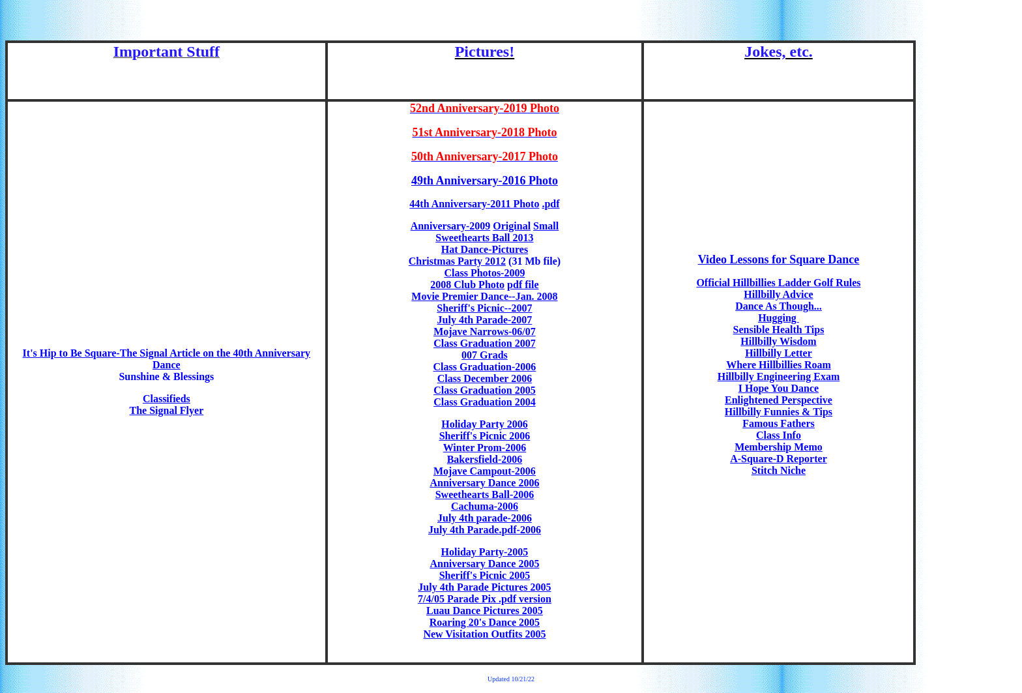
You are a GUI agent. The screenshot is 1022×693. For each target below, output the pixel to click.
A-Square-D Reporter (778, 458)
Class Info (778, 435)
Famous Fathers (778, 423)
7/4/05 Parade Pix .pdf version (484, 598)
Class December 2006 (484, 378)
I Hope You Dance (778, 388)
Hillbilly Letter (778, 353)
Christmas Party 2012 (457, 261)
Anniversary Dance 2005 (484, 563)
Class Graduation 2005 (484, 390)
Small (546, 225)
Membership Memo (779, 446)
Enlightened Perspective (778, 399)
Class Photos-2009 (484, 272)
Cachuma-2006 (484, 506)
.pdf (550, 203)
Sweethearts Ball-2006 (484, 494)
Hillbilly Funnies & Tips (778, 411)
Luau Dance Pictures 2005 (484, 610)
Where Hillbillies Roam (778, 364)
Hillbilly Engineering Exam (779, 376)
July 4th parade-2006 (484, 517)
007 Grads (484, 355)
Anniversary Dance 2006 (484, 482)
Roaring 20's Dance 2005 (485, 622)
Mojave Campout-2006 (484, 471)
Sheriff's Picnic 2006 (485, 435)
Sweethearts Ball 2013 (484, 237)
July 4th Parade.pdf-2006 (484, 529)
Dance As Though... (778, 306)
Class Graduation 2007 (484, 343)
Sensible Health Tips (779, 329)
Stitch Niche (779, 470)
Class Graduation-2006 (484, 366)
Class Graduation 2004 (484, 401)
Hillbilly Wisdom (778, 341)
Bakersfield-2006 (485, 459)
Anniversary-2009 (451, 225)
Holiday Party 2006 (484, 424)
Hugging (778, 317)
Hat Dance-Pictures (484, 249)
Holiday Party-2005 (485, 551)
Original (512, 225)
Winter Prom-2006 (485, 447)
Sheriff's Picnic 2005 (485, 575)
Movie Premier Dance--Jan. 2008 (484, 296)
